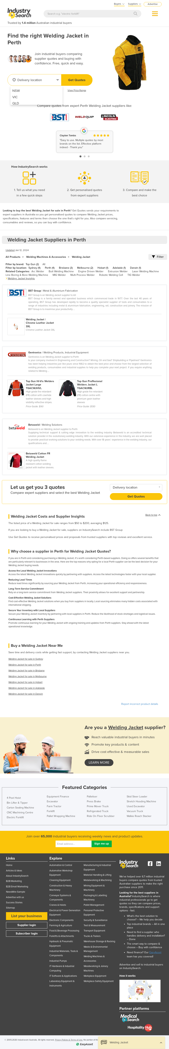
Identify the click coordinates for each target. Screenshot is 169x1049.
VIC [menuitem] (15, 97)
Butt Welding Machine (61, 271)
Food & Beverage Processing (64, 930)
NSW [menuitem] (16, 91)
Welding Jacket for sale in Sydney (25, 659)
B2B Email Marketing (17, 886)
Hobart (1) (103, 267)
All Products (13, 257)
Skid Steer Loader (137, 796)
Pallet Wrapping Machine (61, 816)
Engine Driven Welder (90, 271)
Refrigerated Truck (97, 811)
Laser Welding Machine (145, 271)
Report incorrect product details (139, 704)
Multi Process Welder (82, 275)
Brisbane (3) (66, 267)
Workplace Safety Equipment (99, 981)
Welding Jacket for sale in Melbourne (27, 676)
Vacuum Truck (135, 811)
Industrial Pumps (58, 960)
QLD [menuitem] (15, 103)
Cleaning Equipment (60, 880)
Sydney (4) (34, 267)
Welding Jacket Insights (21, 278)
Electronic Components (61, 920)
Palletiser (92, 796)
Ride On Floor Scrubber (101, 816)
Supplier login (26, 925)
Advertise (153, 4)
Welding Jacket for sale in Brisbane (26, 670)
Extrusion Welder (118, 271)
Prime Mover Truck (98, 806)
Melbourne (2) (85, 267)
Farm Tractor (54, 806)
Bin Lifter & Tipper (17, 802)
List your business (26, 916)
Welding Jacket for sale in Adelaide (26, 688)
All (43, 264)
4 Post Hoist (14, 797)
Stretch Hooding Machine (141, 801)
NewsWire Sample (15, 891)
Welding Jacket (81, 257)
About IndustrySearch (17, 875)
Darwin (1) (135, 267)
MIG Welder (59, 275)
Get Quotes (77, 80)
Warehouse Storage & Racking (99, 941)
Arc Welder (37, 271)
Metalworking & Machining (98, 880)
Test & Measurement (94, 925)
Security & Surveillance (95, 920)
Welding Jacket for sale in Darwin (25, 693)
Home (9, 865)
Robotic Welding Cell (111, 275)
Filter (158, 257)
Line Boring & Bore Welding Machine (27, 275)
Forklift (51, 811)
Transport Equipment (94, 930)
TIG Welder (133, 275)
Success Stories (14, 902)
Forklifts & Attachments (61, 936)
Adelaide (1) (119, 267)
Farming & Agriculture (60, 925)
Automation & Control (60, 865)
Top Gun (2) (32, 264)
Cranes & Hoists (57, 904)
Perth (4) (49, 267)
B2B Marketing (14, 881)
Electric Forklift (15, 817)
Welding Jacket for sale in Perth (24, 664)
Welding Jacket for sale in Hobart (25, 682)
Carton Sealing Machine (20, 807)
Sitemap (10, 907)
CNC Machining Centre (20, 812)
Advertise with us (15, 897)
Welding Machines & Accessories (46, 257)
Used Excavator (136, 806)
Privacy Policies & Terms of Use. (69, 1040)
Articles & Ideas (14, 870)
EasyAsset (155, 952)
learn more (99, 762)
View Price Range (77, 90)
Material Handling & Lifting (97, 874)
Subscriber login (27, 933)
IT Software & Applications (63, 975)
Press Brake (94, 801)
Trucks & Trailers (92, 936)
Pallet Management (94, 904)
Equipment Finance (58, 796)
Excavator (52, 801)
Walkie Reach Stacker (139, 816)
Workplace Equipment (95, 975)
